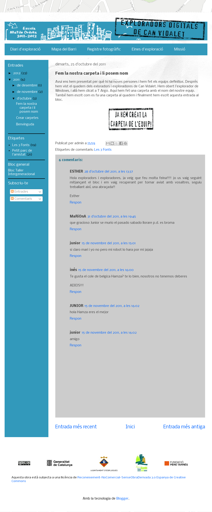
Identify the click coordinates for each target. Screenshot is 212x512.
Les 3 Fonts (103, 150)
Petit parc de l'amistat (22, 152)
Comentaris (21, 199)
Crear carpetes (27, 118)
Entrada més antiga (184, 427)
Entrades (19, 192)
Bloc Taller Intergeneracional (21, 172)
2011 (17, 80)
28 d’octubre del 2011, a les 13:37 (108, 172)
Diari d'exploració (25, 49)
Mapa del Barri (64, 49)
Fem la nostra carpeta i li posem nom (27, 108)
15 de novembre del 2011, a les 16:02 (112, 306)
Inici (130, 427)
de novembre (27, 92)
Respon (75, 202)
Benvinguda (25, 124)
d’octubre (24, 98)
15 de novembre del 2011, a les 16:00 (106, 270)
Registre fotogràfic (104, 49)
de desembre (27, 85)
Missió (179, 49)
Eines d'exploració (147, 49)
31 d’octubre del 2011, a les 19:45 (112, 216)
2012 (17, 73)
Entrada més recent (76, 427)
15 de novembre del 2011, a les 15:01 (109, 243)
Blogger (122, 498)
